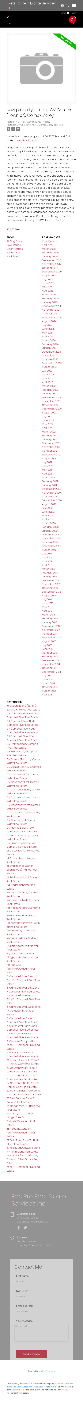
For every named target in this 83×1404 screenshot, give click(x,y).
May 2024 (47, 332)
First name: (22, 1316)
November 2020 (51, 492)
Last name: (22, 1331)
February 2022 (50, 435)
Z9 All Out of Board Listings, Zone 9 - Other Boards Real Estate (23, 1159)
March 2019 (48, 569)
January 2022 (49, 439)
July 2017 (47, 645)
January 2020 (50, 531)
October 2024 (50, 313)
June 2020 (48, 512)
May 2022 (47, 424)
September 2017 (51, 637)
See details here (27, 140)
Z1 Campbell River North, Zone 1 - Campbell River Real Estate (23, 999)
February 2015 (50, 656)
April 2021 (47, 473)
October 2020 (50, 496)
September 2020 (52, 500)
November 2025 (51, 264)
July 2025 (47, 279)
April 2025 (47, 290)
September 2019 (51, 546)
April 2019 (47, 565)
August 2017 (49, 641)
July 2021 (47, 462)
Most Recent (49, 241)
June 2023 (48, 374)
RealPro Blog (14, 252)
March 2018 (48, 614)
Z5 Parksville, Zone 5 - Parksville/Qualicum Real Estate (21, 1132)
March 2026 (49, 249)
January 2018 (49, 622)
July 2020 (47, 508)
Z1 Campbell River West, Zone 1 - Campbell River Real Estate (24, 1010)
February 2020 (50, 527)
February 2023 (50, 390)
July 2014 (47, 675)
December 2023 (51, 351)
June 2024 (48, 329)
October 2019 (50, 542)
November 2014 (51, 664)
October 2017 (49, 633)
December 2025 (51, 260)
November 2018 (51, 584)
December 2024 (51, 306)
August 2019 (49, 550)
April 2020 (47, 519)
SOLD (74, 13)
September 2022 (52, 409)
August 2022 (49, 412)
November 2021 (51, 447)
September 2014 (51, 672)
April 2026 (47, 245)
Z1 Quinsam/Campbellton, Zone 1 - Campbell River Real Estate (23, 1045)
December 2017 (51, 626)
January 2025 (50, 302)
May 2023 (47, 378)
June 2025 (48, 283)
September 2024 (52, 317)
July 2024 (47, 325)
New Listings (14, 245)
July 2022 (47, 416)
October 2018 (50, 588)
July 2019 (47, 553)
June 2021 (47, 466)
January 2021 (49, 485)
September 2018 (51, 591)
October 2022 (50, 405)
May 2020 (47, 515)
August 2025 (49, 275)
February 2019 (50, 572)
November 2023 (51, 355)
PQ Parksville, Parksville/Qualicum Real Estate (21, 968)
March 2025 (49, 294)
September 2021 (51, 454)
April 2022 (47, 428)
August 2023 (49, 367)
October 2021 (49, 450)
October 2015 (50, 653)
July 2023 (47, 371)
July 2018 (47, 599)
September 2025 (52, 271)
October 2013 (49, 687)
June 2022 (48, 420)
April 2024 (47, 336)
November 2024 (51, 309)
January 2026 (50, 256)
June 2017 (47, 649)
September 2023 (52, 363)
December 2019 (51, 534)
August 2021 (49, 458)
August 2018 (49, 595)
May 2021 (47, 470)
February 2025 (50, 298)
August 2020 (49, 504)
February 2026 (50, 252)
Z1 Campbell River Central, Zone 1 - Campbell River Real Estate (23, 980)
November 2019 (51, 538)
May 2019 (47, 561)
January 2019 (49, 576)
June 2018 (47, 603)
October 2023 (50, 359)
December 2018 (51, 580)
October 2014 (49, 668)
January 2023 (49, 393)
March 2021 (48, 477)
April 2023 (47, 382)
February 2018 (50, 618)
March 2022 (49, 431)
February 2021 (50, 481)
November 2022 (51, 401)
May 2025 (47, 287)
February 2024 (50, 344)
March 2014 (48, 683)
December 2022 (51, 397)
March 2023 (49, 386)
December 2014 (51, 660)
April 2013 (47, 694)
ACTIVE (63, 13)
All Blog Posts (14, 241)
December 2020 (51, 489)
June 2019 (47, 557)
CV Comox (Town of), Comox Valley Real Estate (41, 124)
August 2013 (49, 691)
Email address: (24, 1346)
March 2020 (49, 523)
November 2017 (51, 630)
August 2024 (49, 321)
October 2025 (50, 268)
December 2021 (51, 443)
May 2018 (47, 607)
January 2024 (49, 348)
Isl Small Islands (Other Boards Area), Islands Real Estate (22, 869)
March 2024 (49, 340)
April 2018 (47, 611)
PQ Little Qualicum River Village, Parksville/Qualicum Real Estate (22, 957)
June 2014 (47, 679)
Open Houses (15, 249)
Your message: (24, 1361)
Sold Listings (14, 256)
